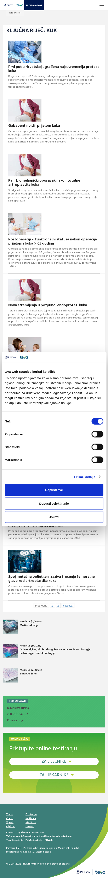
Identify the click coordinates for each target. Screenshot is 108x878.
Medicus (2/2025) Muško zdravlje (22, 627)
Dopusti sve (54, 490)
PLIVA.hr (49, 840)
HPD (24, 848)
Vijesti (9, 822)
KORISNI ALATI (17, 701)
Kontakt (10, 832)
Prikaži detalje (84, 476)
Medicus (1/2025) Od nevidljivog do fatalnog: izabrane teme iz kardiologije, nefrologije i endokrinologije (47, 651)
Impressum (38, 832)
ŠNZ (32, 851)
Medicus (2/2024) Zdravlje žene (22, 675)
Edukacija (31, 814)
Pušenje (12, 720)
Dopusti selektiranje (54, 503)
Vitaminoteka (43, 851)
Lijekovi (10, 826)
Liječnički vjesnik (48, 848)
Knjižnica (30, 818)
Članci (9, 818)
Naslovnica (15, 12)
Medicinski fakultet (68, 848)
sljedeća (67, 605)
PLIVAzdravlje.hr (33, 840)
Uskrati (54, 517)
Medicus (30, 822)
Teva (8, 840)
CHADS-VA (15, 714)
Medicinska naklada (17, 851)
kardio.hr (32, 848)
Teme (9, 814)
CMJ (18, 848)
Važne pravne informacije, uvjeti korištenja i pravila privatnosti (39, 836)
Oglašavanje (23, 832)
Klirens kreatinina (18, 708)
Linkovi (29, 826)
